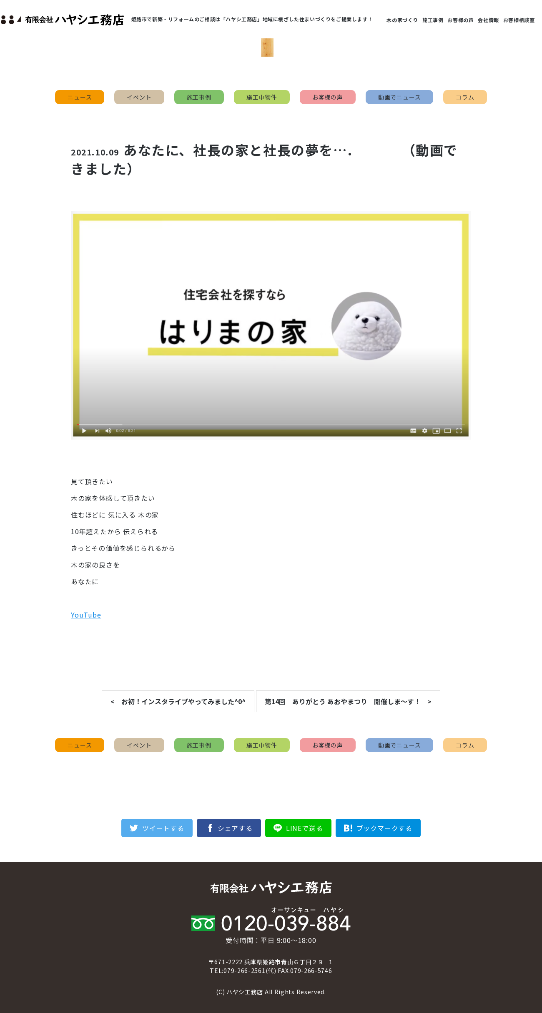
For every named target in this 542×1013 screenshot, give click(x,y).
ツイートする (163, 828)
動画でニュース (399, 97)
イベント (139, 97)
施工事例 (432, 19)
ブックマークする (384, 828)
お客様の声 (460, 19)
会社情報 (488, 19)
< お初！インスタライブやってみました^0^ (178, 701)
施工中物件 (261, 97)
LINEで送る (304, 828)
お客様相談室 (519, 19)
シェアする (235, 828)
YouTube (86, 615)
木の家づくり (402, 19)
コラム (465, 97)
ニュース (80, 97)
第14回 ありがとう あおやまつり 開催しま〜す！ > (348, 701)
